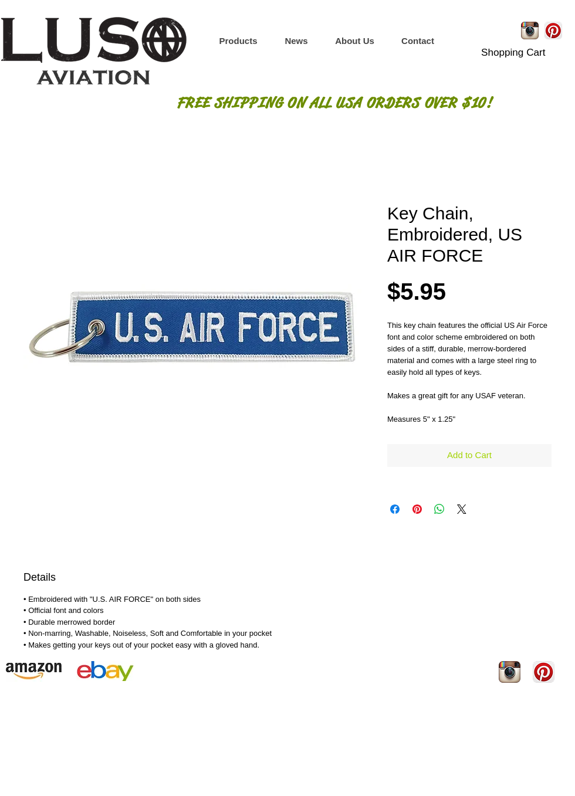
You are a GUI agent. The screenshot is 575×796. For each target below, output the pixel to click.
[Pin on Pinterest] (417, 509)
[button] (238, 41)
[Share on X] (462, 509)
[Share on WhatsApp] (439, 509)
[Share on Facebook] (395, 509)
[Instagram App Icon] (530, 30)
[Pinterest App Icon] (553, 30)
